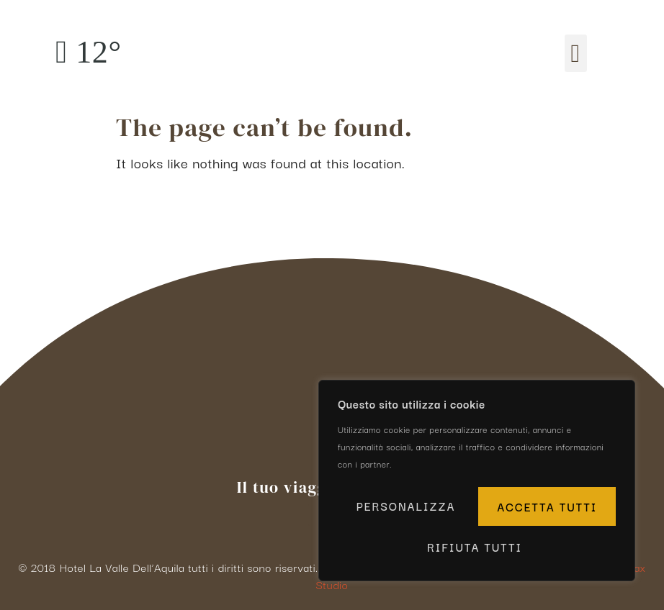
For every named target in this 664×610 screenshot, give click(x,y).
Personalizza (405, 507)
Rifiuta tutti (544, 507)
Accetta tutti (476, 546)
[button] (576, 54)
